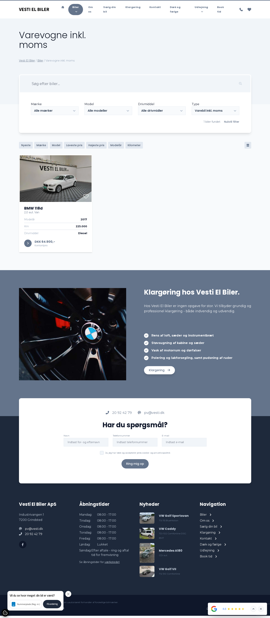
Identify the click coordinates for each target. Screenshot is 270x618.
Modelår (116, 147)
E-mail (165, 437)
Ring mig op (135, 466)
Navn (66, 437)
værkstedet (112, 564)
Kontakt (155, 8)
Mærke (36, 106)
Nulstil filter (231, 124)
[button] (35, 601)
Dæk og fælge (175, 11)
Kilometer (134, 147)
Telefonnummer (121, 437)
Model (89, 106)
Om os (90, 11)
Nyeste (26, 147)
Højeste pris (96, 147)
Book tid (220, 11)
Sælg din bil (109, 11)
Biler (40, 63)
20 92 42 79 (119, 415)
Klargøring (132, 8)
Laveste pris (74, 147)
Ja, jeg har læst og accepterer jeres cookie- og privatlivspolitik (137, 455)
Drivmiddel (146, 106)
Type (195, 106)
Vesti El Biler (27, 63)
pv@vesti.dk (151, 415)
